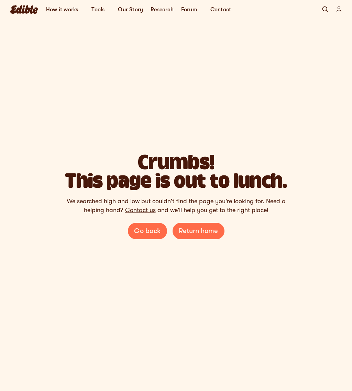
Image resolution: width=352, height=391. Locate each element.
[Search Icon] (325, 9)
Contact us (140, 210)
